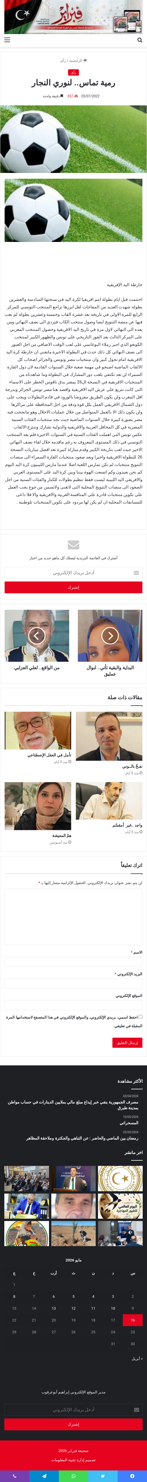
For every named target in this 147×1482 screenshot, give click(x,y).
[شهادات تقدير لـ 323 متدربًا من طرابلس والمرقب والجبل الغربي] (26, 1206)
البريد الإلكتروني (128, 974)
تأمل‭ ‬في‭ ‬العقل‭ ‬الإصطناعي (49, 755)
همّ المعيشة (61, 835)
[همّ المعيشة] (38, 806)
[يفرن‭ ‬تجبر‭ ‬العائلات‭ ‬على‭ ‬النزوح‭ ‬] (26, 1233)
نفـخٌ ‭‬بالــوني (132, 766)
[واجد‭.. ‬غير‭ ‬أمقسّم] (109, 801)
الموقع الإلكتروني (129, 995)
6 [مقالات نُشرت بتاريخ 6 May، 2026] (54, 1296)
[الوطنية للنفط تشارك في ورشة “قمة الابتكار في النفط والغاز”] (73, 1178)
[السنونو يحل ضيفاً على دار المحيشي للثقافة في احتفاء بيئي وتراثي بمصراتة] (120, 1206)
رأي (63, 60)
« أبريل (137, 1358)
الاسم (136, 952)
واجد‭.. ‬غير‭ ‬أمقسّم (127, 825)
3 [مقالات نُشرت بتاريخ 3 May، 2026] (113, 1296)
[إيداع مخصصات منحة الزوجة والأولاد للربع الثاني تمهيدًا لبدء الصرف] (120, 1178)
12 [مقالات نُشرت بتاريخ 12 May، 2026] (73, 1308)
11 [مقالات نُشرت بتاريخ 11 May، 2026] (93, 1308)
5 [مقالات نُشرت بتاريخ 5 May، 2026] (73, 1296)
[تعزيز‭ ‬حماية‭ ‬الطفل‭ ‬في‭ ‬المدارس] (120, 1233)
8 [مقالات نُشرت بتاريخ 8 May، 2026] (14, 1296)
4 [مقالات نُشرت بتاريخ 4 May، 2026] (93, 1296)
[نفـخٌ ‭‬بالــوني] (109, 736)
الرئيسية (78, 60)
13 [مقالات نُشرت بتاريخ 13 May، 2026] (54, 1308)
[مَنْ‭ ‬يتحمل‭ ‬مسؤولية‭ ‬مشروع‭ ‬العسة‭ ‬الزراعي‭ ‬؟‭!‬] (73, 1233)
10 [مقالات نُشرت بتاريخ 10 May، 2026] (113, 1308)
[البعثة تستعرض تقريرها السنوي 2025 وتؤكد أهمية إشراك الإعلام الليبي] (26, 1178)
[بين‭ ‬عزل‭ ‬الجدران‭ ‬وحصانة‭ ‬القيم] (73, 1206)
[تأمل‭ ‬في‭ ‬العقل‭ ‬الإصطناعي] (38, 730)
